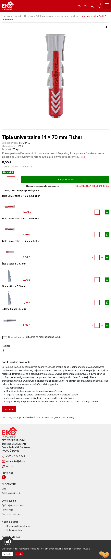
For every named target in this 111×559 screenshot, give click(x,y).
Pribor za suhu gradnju (66, 16)
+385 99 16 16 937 (100, 186)
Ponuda (18, 16)
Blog (4, 489)
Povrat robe (7, 510)
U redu (19, 554)
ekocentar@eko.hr (14, 461)
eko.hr (7, 466)
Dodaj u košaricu (65, 179)
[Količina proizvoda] (11, 179)
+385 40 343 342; (83, 186)
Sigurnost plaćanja (11, 514)
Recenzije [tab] (9, 409)
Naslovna (7, 16)
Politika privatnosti (11, 493)
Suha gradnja (44, 16)
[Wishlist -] (86, 6)
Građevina (29, 16)
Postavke (7, 554)
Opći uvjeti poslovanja (13, 505)
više (83, 156)
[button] (106, 27)
